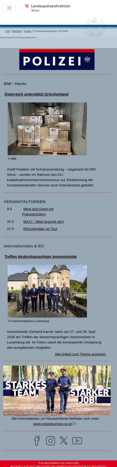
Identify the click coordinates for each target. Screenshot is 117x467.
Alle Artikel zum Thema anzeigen (80, 354)
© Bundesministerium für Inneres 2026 (58, 463)
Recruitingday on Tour (40, 229)
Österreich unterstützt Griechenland (36, 94)
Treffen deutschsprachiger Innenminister (40, 256)
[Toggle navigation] (9, 8)
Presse (27, 31)
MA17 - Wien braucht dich (43, 222)
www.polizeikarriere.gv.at (52, 424)
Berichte (17, 31)
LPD (7, 31)
